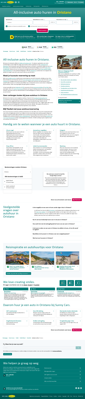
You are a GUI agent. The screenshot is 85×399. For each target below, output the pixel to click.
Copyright (64, 396)
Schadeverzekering (65, 86)
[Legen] (31, 22)
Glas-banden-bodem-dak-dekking (69, 79)
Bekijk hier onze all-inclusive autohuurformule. (69, 101)
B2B (68, 396)
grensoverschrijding (38, 87)
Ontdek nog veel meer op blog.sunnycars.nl (18, 273)
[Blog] (81, 388)
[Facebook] (76, 388)
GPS (23, 87)
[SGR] (19, 2)
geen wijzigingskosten (25, 116)
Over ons (75, 396)
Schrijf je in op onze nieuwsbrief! (14, 388)
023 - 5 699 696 (10, 374)
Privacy (50, 396)
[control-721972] (41, 22)
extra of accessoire (18, 89)
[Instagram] (78, 388)
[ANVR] (16, 2)
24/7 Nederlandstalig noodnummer (69, 94)
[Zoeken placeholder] (78, 347)
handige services (12, 78)
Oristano (17, 172)
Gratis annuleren (65, 92)
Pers (71, 396)
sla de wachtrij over (36, 79)
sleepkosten (33, 70)
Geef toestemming (7, 354)
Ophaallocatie (9, 19)
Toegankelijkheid (44, 396)
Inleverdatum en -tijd (62, 19)
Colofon (59, 396)
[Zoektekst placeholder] (39, 347)
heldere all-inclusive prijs (25, 63)
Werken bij (80, 396)
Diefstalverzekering (65, 84)
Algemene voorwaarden (35, 396)
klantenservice (61, 3)
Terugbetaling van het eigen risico (69, 88)
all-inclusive (52, 210)
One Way (46, 87)
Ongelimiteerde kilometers (67, 90)
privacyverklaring (57, 351)
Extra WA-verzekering (66, 82)
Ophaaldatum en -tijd (38, 19)
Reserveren (77, 200)
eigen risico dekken (40, 212)
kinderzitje (18, 87)
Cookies (55, 396)
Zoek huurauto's (42, 30)
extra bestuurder (27, 79)
